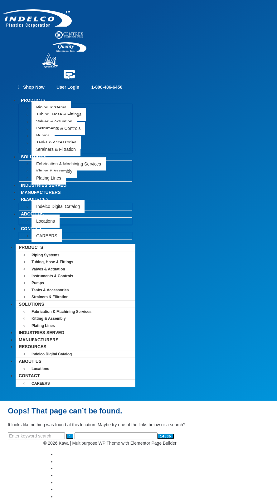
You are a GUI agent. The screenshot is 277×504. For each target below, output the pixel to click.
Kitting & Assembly (54, 171)
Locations (45, 221)
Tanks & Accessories (56, 142)
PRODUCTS (33, 100)
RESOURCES (35, 199)
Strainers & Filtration (56, 149)
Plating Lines (43, 326)
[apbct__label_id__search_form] (116, 435)
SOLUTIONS (33, 156)
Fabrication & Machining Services (68, 163)
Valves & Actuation (54, 121)
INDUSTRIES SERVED (41, 332)
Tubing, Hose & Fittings (58, 114)
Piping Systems (51, 107)
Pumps (43, 135)
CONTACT (31, 228)
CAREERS (46, 235)
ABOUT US (32, 213)
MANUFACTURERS (39, 339)
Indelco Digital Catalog (58, 206)
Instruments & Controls (58, 128)
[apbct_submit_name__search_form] (166, 436)
